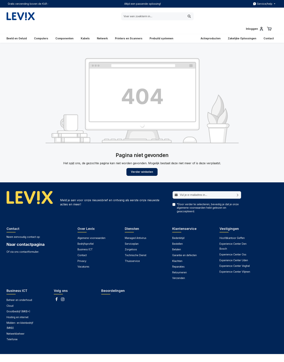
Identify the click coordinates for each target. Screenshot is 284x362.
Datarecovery (168, 356)
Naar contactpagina (26, 235)
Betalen (176, 240)
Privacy (82, 251)
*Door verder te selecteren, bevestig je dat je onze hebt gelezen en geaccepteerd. (208, 198)
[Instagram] (63, 291)
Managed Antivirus (135, 228)
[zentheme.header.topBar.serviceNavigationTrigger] (264, 3)
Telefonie (12, 330)
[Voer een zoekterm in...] (137, 16)
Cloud (10, 296)
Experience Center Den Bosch (233, 237)
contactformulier (29, 242)
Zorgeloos (131, 240)
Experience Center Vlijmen (235, 262)
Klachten (177, 251)
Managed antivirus (191, 356)
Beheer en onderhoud (19, 290)
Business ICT (85, 240)
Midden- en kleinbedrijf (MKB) (20, 316)
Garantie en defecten (184, 246)
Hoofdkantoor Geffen (232, 228)
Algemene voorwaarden (91, 228)
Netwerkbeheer (15, 324)
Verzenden (178, 268)
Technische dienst (233, 356)
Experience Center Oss (233, 245)
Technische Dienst (135, 246)
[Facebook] (57, 291)
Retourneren (179, 263)
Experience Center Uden (234, 251)
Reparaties (178, 257)
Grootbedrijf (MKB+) (18, 302)
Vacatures (83, 257)
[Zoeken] (173, 16)
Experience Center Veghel (235, 256)
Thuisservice (132, 251)
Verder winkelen (142, 162)
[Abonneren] (237, 186)
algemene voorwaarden (191, 198)
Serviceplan (132, 234)
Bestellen (177, 234)
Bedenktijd (178, 228)
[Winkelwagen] (269, 15)
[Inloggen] (254, 15)
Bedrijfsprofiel (86, 234)
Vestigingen (229, 219)
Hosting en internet (17, 308)
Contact (82, 246)
